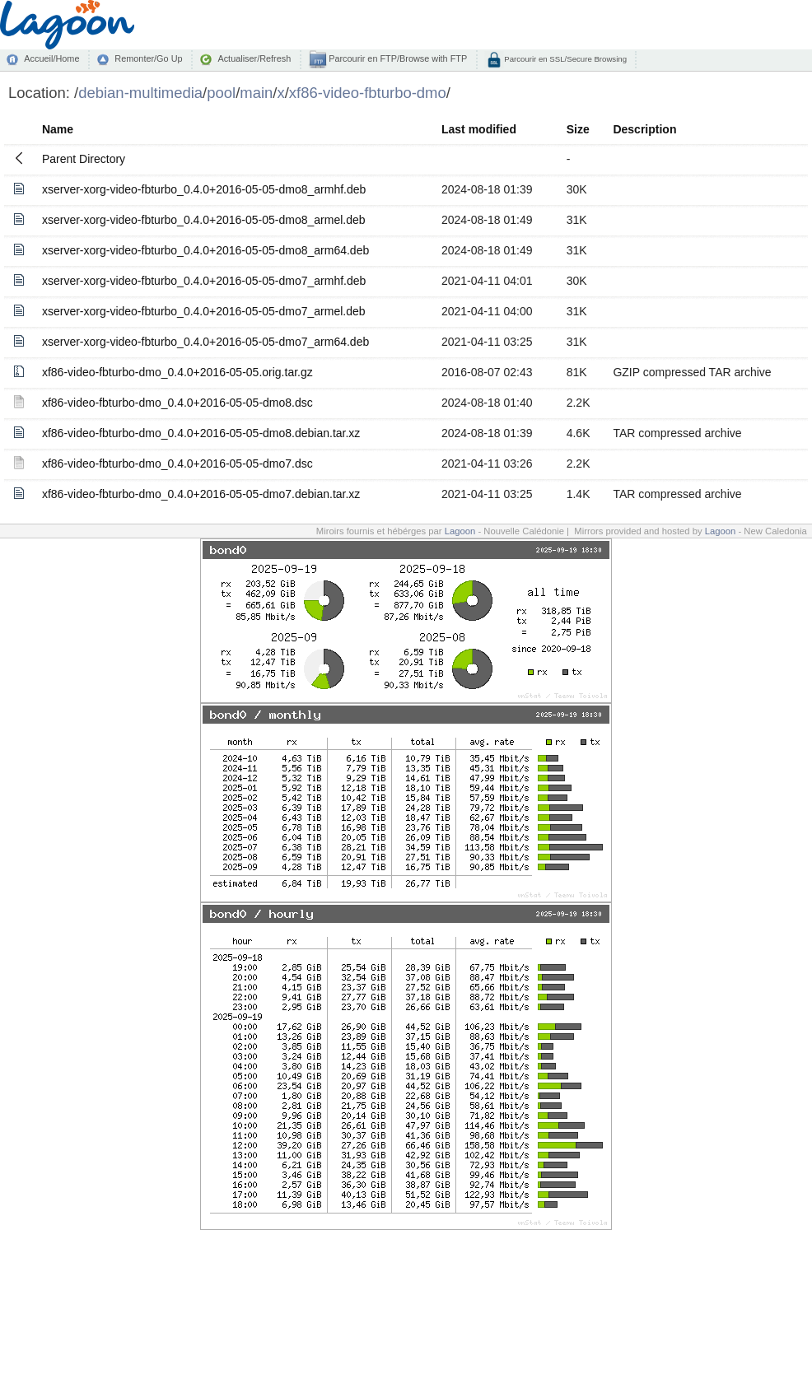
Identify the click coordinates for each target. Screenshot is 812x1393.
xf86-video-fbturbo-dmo (367, 92)
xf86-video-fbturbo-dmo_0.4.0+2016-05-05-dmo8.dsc (177, 402)
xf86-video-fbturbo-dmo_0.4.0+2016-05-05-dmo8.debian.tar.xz (201, 433)
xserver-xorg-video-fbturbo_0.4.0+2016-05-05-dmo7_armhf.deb (204, 280)
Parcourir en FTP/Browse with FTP (396, 58)
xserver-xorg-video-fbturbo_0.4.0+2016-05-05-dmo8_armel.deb (204, 219)
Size (578, 129)
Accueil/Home (51, 58)
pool (221, 92)
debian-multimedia (140, 92)
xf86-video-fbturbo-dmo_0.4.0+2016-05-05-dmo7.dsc (177, 463)
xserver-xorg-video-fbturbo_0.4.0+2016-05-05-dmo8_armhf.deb (204, 189)
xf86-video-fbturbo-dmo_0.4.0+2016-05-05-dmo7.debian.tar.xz (201, 494)
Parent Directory (83, 158)
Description (644, 129)
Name (57, 129)
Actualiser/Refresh (254, 58)
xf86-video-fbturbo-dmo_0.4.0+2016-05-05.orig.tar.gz (177, 372)
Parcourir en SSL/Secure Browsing (564, 58)
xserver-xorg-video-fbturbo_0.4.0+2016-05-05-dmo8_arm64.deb (205, 250)
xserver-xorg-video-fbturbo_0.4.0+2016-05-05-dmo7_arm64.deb (205, 341)
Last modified (478, 129)
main (256, 92)
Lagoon (460, 531)
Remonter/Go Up (148, 58)
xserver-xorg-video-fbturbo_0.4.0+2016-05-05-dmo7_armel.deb (204, 311)
